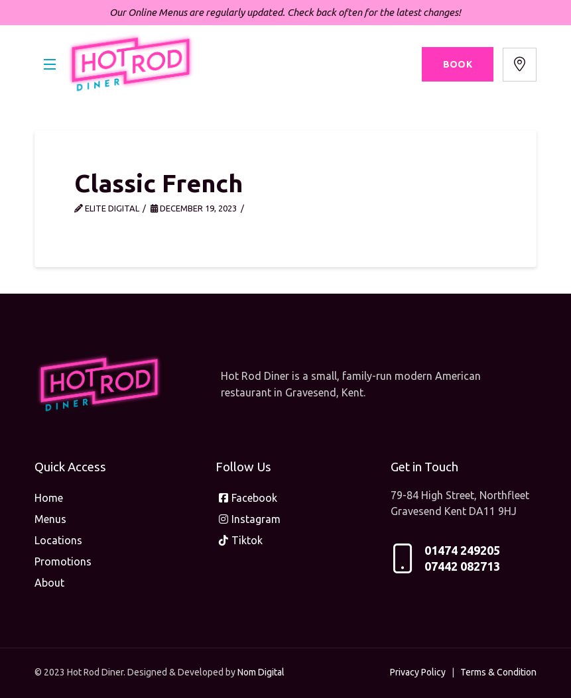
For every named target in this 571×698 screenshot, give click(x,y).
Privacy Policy (418, 672)
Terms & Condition (498, 672)
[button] (50, 64)
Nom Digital (261, 672)
